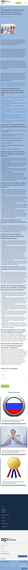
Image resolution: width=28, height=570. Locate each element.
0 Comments (9, 16)
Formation (4, 510)
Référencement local (5, 252)
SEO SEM (3, 520)
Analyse (4, 512)
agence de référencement (12, 126)
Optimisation (3, 134)
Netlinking (4, 246)
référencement (10, 40)
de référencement (23, 49)
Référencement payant (15, 332)
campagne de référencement (10, 222)
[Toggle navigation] (25, 2)
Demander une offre (5, 515)
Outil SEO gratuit (18, 2)
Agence (4, 509)
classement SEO (11, 318)
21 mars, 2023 (3, 16)
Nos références (4, 526)
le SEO (23, 330)
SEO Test (3, 517)
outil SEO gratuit (15, 61)
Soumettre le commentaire (5, 386)
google (2, 7)
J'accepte (24, 568)
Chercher (22, 556)
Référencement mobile (6, 257)
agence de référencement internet (13, 92)
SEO (2, 52)
